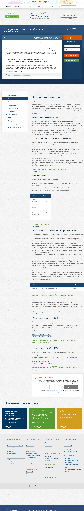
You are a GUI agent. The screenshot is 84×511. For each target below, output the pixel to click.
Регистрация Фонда (68, 462)
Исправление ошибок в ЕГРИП (70, 442)
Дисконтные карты (42, 6)
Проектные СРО (48, 456)
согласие (77, 65)
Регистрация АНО (67, 458)
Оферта (53, 6)
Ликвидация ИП (29, 471)
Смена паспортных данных (32, 457)
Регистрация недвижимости (15, 121)
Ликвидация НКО (30, 473)
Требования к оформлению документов (43, 336)
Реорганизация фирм (14, 102)
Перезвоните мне (71, 387)
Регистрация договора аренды (13, 461)
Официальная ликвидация (31, 475)
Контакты (59, 6)
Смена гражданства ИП (68, 447)
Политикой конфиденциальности (70, 65)
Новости (30, 6)
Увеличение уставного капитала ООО (34, 463)
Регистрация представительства (33, 455)
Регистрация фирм (13, 95)
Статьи (49, 6)
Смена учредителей (30, 459)
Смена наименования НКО (50, 469)
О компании (24, 6)
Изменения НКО (12, 117)
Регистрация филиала (30, 451)
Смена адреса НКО (49, 467)
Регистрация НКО (12, 111)
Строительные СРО (49, 460)
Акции (35, 6)
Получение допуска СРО (14, 124)
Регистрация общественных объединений (73, 469)
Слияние (46, 447)
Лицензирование (12, 114)
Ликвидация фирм (13, 105)
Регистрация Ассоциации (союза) (71, 460)
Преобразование (48, 442)
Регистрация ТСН (67, 471)
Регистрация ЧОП (11, 447)
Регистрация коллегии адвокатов (71, 464)
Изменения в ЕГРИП (13, 108)
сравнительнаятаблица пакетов (73, 29)
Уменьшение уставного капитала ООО (34, 461)
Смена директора (30, 445)
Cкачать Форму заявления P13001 (41, 334)
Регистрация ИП (10, 444)
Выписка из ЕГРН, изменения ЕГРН (14, 465)
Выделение (47, 449)
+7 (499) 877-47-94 (69, 15)
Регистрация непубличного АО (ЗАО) (15, 445)
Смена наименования (30, 447)
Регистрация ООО (11, 442)
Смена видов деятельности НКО (52, 473)
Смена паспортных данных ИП (70, 451)
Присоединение (48, 445)
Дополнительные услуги (14, 127)
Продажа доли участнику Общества (33, 444)
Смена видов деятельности (32, 449)
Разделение (47, 444)
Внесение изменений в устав (32, 453)
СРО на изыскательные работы (51, 458)
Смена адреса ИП (67, 444)
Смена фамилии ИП (68, 445)
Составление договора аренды (14, 456)
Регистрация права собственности (14, 463)
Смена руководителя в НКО (51, 471)
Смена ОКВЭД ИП (67, 449)
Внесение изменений (14, 99)
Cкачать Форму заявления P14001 (41, 361)
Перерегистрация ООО (31, 465)
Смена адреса (29, 442)
